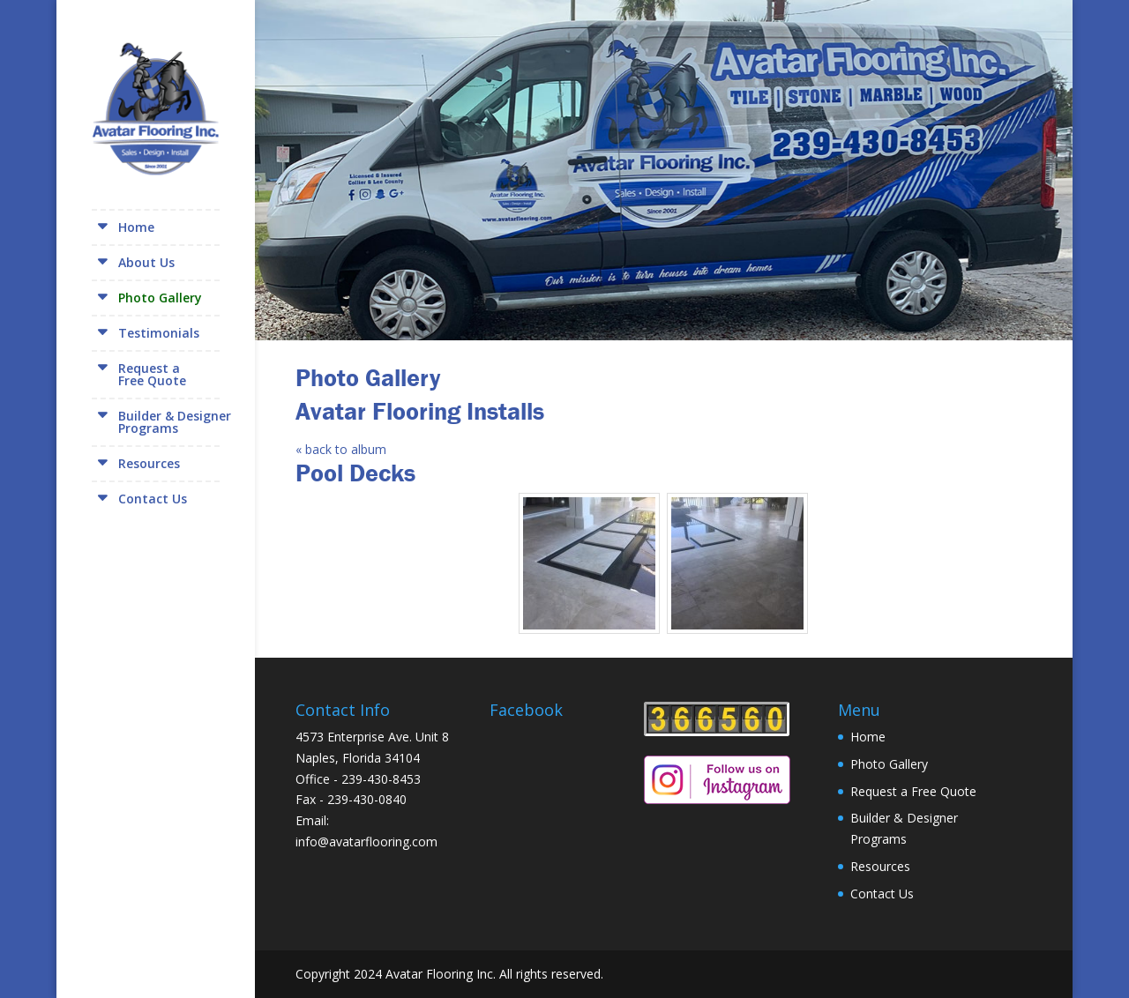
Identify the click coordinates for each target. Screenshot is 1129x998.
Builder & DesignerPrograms (174, 421)
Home (136, 227)
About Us (146, 262)
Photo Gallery (160, 297)
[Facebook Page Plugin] (566, 792)
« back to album (340, 449)
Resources (149, 463)
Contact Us (152, 498)
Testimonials (158, 332)
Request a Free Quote (913, 791)
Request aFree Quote (152, 374)
